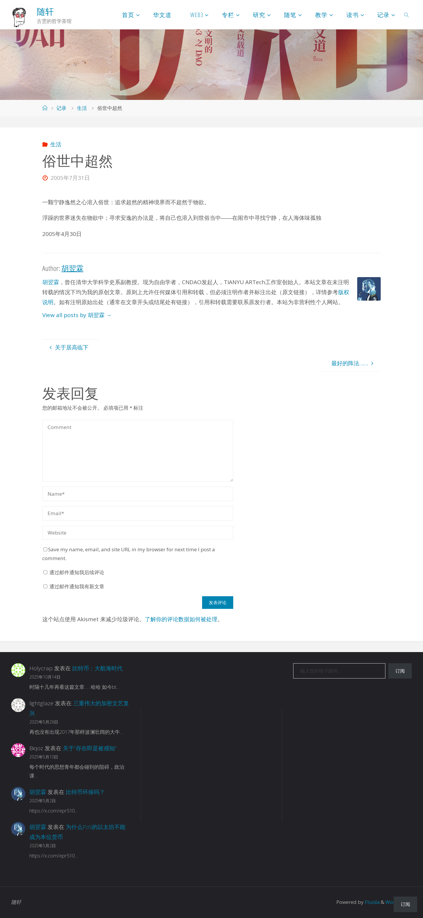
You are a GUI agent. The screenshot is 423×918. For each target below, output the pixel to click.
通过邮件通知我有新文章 (76, 586)
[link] (406, 14)
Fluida (371, 902)
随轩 (45, 11)
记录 (61, 108)
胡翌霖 (50, 282)
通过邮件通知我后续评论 (76, 572)
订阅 (400, 671)
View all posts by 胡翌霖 (77, 315)
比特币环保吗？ (85, 792)
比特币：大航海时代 (97, 668)
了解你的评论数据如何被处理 (181, 619)
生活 (82, 108)
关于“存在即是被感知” (90, 748)
